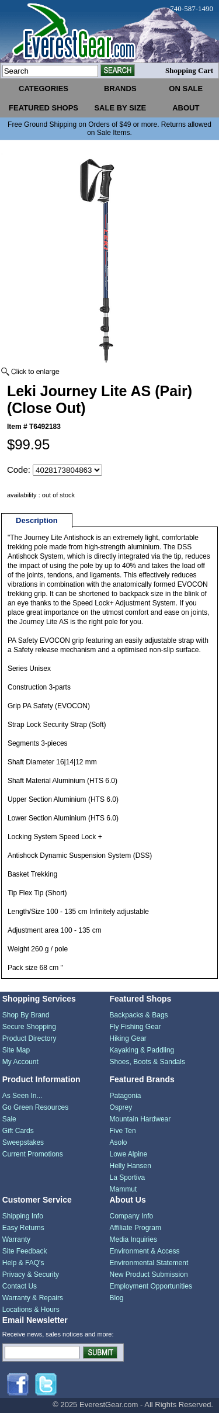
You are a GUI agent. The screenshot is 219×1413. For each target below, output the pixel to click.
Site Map (16, 1050)
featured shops (43, 107)
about (185, 107)
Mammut (123, 1189)
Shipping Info (22, 1216)
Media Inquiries (133, 1239)
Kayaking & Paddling (142, 1050)
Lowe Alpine (129, 1154)
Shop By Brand (26, 1015)
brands (120, 88)
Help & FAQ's (23, 1263)
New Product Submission (149, 1274)
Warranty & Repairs (32, 1298)
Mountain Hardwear (140, 1119)
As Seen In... (22, 1096)
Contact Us (19, 1286)
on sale (186, 88)
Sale (9, 1119)
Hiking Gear (128, 1038)
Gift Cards (18, 1131)
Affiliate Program (135, 1228)
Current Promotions (32, 1154)
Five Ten (123, 1131)
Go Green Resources (35, 1107)
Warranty (16, 1239)
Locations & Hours (31, 1309)
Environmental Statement (149, 1263)
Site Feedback (24, 1251)
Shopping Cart (189, 70)
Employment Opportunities (151, 1286)
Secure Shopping (29, 1027)
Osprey (121, 1107)
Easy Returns (23, 1228)
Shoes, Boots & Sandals (147, 1062)
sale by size (120, 107)
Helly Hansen (130, 1166)
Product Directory (29, 1038)
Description (37, 520)
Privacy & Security (30, 1274)
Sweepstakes (23, 1142)
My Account (20, 1062)
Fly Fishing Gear (135, 1027)
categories (43, 88)
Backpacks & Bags (139, 1015)
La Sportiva (127, 1177)
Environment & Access (145, 1251)
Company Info (132, 1216)
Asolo (118, 1142)
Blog (117, 1298)
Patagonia (125, 1096)
